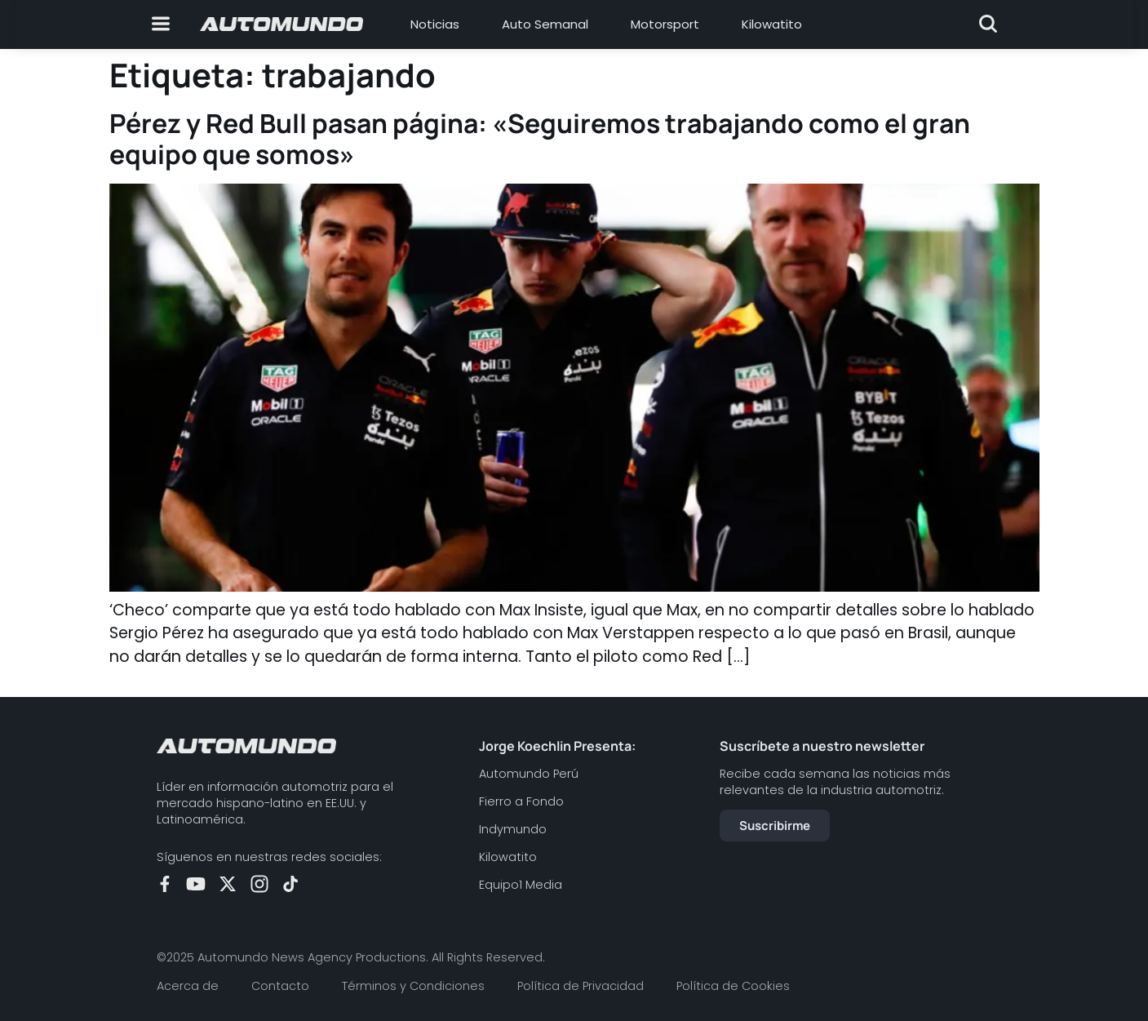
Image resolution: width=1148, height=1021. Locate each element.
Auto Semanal (545, 24)
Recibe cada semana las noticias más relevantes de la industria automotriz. (835, 782)
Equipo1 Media (520, 885)
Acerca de (188, 986)
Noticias (434, 24)
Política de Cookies (733, 986)
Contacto (280, 986)
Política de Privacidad (580, 986)
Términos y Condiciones (413, 986)
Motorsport (665, 24)
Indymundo (513, 829)
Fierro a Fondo (521, 801)
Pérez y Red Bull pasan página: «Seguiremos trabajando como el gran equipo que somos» (539, 138)
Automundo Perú (528, 774)
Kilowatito (772, 24)
